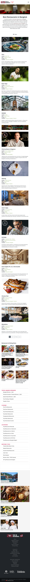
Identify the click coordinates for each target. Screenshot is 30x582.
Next (16, 336)
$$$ (5, 117)
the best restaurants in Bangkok (19, 19)
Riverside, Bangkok (9, 154)
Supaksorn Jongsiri (7, 57)
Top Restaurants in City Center (9, 435)
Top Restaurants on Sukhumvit (9, 428)
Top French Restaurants (8, 409)
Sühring (4, 178)
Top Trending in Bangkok (8, 399)
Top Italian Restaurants (8, 414)
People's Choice (6, 401)
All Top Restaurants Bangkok (9, 459)
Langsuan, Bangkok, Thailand (11, 118)
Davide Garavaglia (7, 152)
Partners (15, 543)
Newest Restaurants (7, 448)
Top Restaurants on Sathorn (9, 431)
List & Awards (15, 556)
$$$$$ (6, 211)
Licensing (15, 554)
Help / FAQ (15, 550)
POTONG (4, 237)
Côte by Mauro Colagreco (8, 149)
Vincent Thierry (7, 210)
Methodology (15, 541)
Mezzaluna (5, 324)
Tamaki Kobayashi (7, 269)
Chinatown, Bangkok (9, 242)
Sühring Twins (6, 181)
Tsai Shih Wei (6, 298)
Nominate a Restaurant (15, 559)
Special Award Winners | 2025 (9, 396)
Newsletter (15, 562)
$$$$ (6, 58)
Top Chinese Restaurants (8, 411)
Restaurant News (15, 566)
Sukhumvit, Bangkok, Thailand (11, 301)
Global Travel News (15, 564)
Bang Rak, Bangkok (9, 271)
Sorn (3, 54)
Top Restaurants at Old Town (9, 438)
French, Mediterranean (9, 150)
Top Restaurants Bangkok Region (10, 440)
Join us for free (15, 560)
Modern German (8, 180)
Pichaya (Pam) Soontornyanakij (9, 240)
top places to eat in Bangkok (19, 23)
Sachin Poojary (6, 116)
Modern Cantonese (8, 297)
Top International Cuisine (8, 420)
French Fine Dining (8, 209)
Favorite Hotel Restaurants (8, 450)
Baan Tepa (4, 83)
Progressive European (9, 326)
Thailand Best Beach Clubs (8, 446)
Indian (6, 114)
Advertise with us (15, 552)
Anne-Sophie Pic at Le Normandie (11, 266)
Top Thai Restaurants (7, 407)
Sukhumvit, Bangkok (9, 59)
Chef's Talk (5, 452)
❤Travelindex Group (9, 580)
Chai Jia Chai (5, 296)
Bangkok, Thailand (9, 88)
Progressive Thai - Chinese (10, 239)
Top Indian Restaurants (8, 418)
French (6, 268)
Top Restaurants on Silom (8, 433)
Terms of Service (15, 544)
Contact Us (15, 549)
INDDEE (4, 113)
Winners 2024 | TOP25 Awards (9, 457)
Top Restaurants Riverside (8, 426)
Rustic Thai (7, 56)
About (15, 539)
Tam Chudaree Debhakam (8, 86)
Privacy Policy (15, 545)
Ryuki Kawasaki (7, 327)
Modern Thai (7, 85)
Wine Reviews (6, 455)
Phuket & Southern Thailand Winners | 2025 (12, 394)
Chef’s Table (5, 208)
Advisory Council (15, 540)
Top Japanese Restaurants (8, 416)
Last (19, 336)
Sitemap (15, 563)
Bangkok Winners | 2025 (8, 392)
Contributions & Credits (15, 553)
